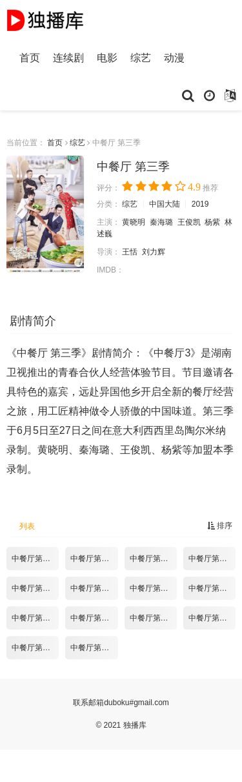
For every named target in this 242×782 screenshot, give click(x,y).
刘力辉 (153, 251)
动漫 (174, 57)
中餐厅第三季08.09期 (212, 558)
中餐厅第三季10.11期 (35, 647)
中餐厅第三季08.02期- (153, 558)
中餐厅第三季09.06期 (212, 588)
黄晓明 (133, 222)
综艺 (140, 57)
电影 (107, 57)
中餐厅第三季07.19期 (35, 558)
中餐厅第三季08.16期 (35, 588)
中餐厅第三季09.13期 (35, 618)
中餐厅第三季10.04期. (212, 618)
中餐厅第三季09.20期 (93, 618)
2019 (200, 204)
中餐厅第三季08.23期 (93, 588)
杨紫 (212, 222)
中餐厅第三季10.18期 (93, 647)
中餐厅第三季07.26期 (93, 558)
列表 (27, 526)
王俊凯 (189, 222)
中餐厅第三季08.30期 (153, 588)
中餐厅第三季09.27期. (153, 618)
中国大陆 (164, 204)
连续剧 (68, 57)
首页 (29, 57)
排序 (219, 525)
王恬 (129, 251)
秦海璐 (161, 222)
